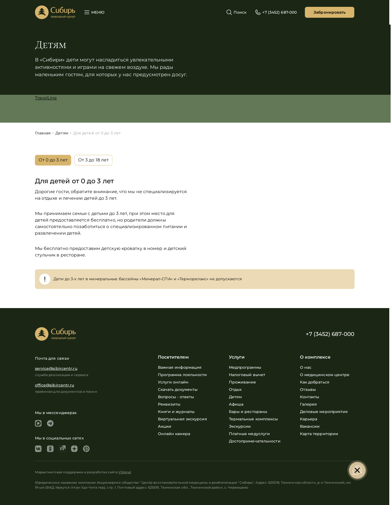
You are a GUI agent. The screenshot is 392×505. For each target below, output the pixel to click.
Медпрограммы (245, 367)
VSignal (125, 472)
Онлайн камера (174, 433)
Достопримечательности (255, 441)
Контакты (309, 396)
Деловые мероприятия (324, 411)
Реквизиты (169, 404)
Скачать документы (178, 389)
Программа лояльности (182, 374)
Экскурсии (240, 426)
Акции (165, 426)
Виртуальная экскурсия (182, 419)
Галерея (308, 404)
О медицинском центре (325, 374)
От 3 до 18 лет (93, 160)
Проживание (242, 382)
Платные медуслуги (249, 433)
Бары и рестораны (248, 411)
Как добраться (314, 382)
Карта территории (319, 433)
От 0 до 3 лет (53, 160)
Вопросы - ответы (176, 396)
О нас (306, 367)
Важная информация (180, 367)
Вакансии (310, 426)
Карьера (308, 419)
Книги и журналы (176, 411)
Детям (235, 396)
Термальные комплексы (253, 419)
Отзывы (308, 389)
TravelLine (46, 98)
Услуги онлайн (173, 382)
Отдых (235, 389)
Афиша (236, 404)
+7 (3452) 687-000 (330, 334)
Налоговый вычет (247, 374)
